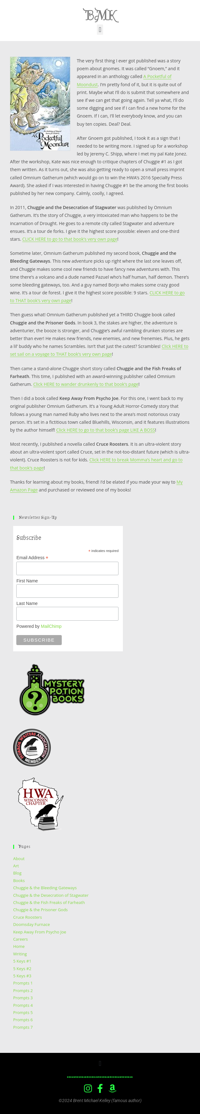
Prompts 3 (23, 998)
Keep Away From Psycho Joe (39, 932)
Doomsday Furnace (31, 924)
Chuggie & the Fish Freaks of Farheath (49, 902)
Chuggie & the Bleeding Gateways (45, 888)
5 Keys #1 (22, 961)
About (19, 858)
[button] (100, 29)
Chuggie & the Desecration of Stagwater (51, 895)
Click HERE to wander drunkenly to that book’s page (86, 384)
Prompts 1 (23, 983)
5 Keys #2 (22, 968)
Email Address (32, 558)
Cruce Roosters (27, 917)
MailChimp (51, 626)
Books (19, 880)
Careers (20, 939)
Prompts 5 (23, 1012)
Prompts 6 (23, 1019)
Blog (17, 873)
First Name (27, 580)
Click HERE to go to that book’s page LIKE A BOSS (105, 430)
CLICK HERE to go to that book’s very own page (69, 239)
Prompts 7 (23, 1027)
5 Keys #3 (22, 976)
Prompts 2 (23, 990)
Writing (20, 954)
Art (16, 866)
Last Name (27, 603)
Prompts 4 (23, 1005)
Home (19, 946)
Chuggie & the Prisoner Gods (40, 909)
